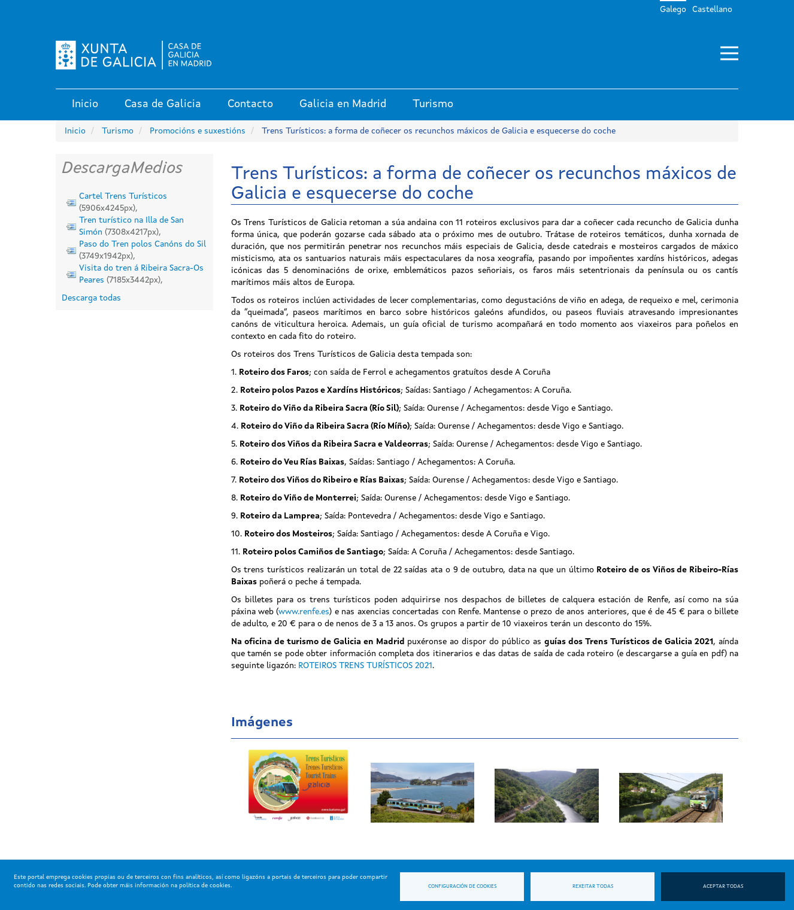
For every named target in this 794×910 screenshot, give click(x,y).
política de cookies (205, 885)
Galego (673, 9)
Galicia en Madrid (342, 104)
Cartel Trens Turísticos (123, 196)
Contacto (250, 104)
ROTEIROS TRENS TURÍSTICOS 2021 (365, 666)
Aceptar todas (723, 886)
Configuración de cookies (462, 886)
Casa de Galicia (163, 104)
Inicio (85, 104)
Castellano (712, 9)
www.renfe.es (303, 612)
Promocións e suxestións (198, 131)
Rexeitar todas (592, 886)
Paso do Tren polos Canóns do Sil (142, 244)
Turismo (433, 104)
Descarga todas (91, 298)
